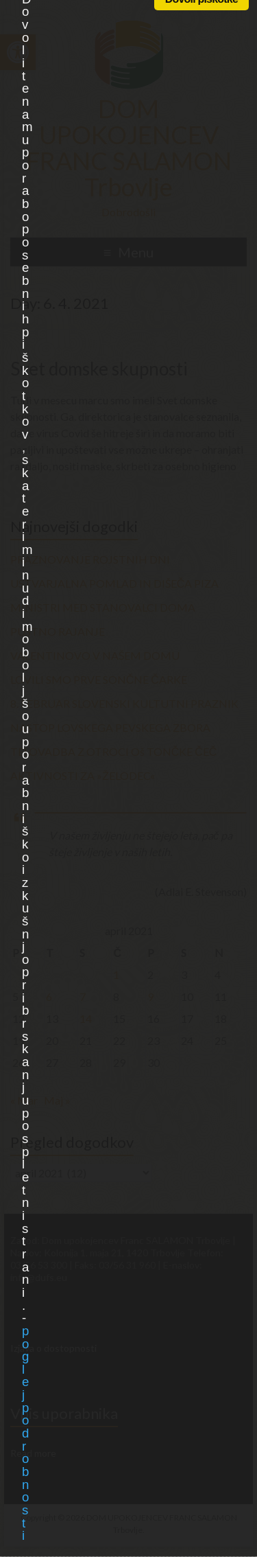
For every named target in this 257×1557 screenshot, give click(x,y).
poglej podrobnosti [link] (25, 1433)
